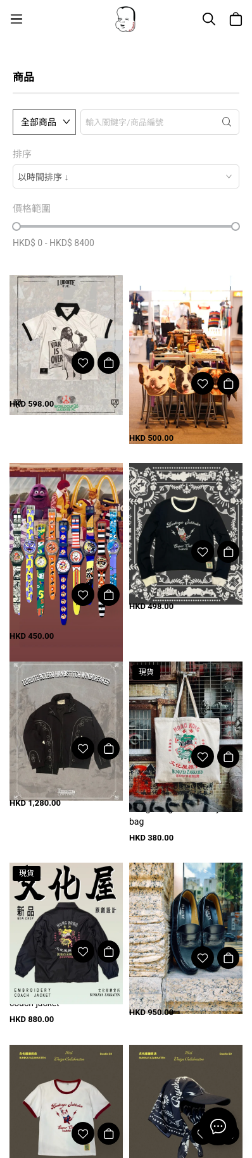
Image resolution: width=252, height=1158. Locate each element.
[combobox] (126, 176)
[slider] (16, 226)
